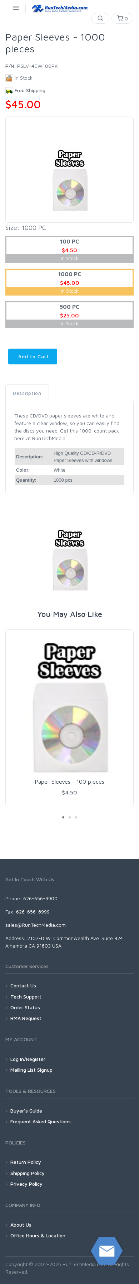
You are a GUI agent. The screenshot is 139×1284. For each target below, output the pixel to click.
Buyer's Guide (26, 1111)
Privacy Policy (26, 1184)
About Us (20, 1225)
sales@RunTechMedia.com (35, 925)
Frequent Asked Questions (40, 1121)
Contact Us (23, 985)
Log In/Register (27, 1059)
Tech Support (25, 996)
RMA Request (25, 1018)
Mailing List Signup (31, 1070)
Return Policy (25, 1162)
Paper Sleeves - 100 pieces (69, 781)
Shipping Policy (27, 1173)
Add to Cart (32, 356)
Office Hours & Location (37, 1235)
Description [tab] (27, 393)
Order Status (25, 1007)
